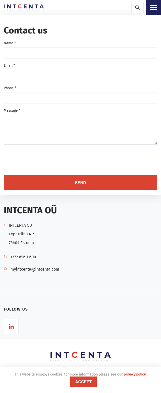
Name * (10, 43)
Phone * (10, 88)
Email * (9, 65)
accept (83, 382)
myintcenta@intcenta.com (34, 269)
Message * (12, 110)
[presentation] (42, 160)
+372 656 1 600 (23, 257)
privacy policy (135, 374)
